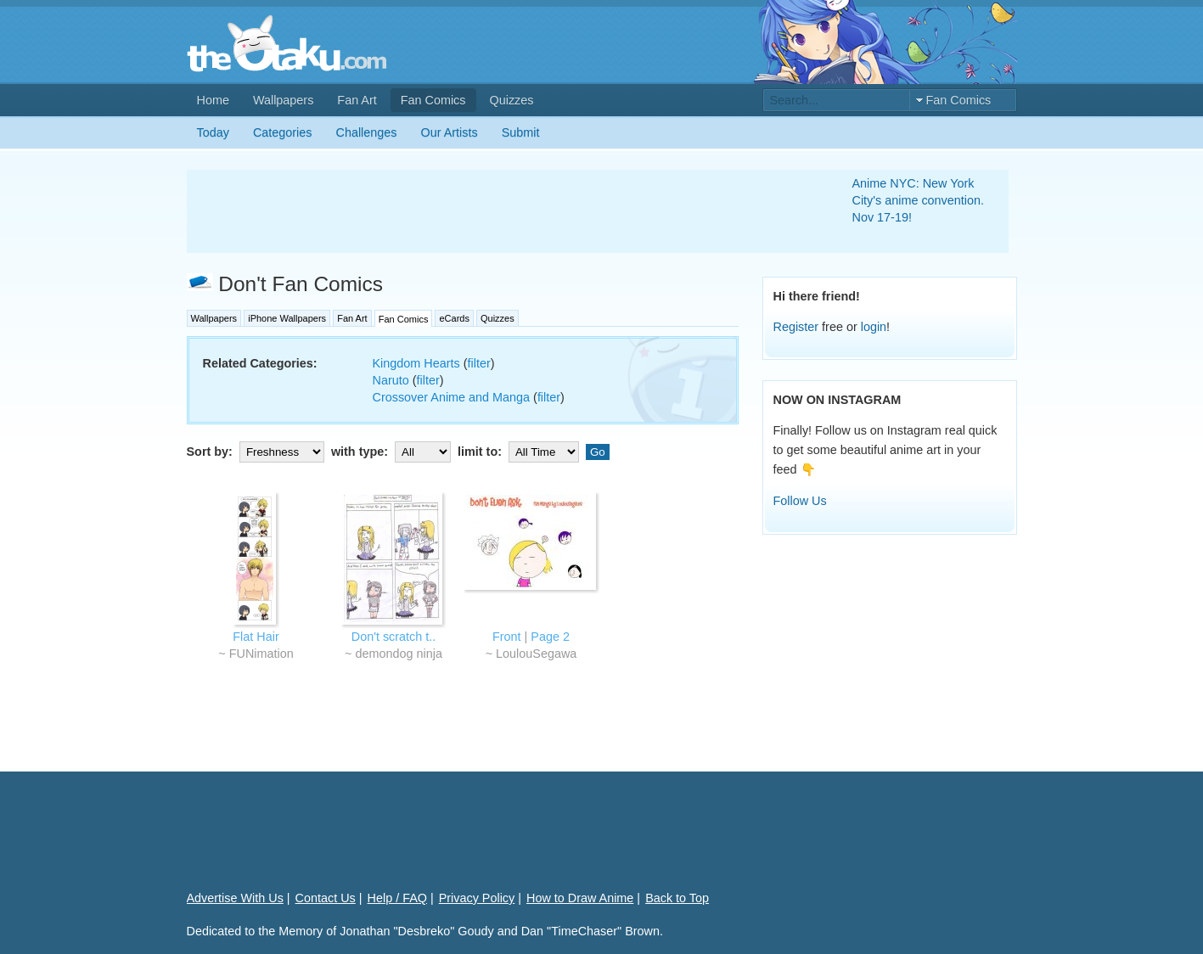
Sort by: (257, 451)
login (873, 327)
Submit (521, 132)
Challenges (366, 132)
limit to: (520, 451)
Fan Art (356, 100)
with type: (392, 451)
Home (213, 100)
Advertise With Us (235, 898)
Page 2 (550, 636)
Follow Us (800, 501)
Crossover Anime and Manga (452, 397)
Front (506, 636)
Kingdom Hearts (416, 363)
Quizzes (512, 100)
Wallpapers (283, 100)
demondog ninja (398, 653)
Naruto (391, 380)
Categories (282, 132)
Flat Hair (255, 636)
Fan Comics (433, 100)
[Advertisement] (499, 211)
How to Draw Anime (579, 898)
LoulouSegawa (536, 653)
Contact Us (325, 898)
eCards (454, 318)
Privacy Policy (477, 898)
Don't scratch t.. (393, 636)
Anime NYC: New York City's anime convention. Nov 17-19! (918, 200)
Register (796, 327)
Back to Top (677, 898)
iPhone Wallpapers (287, 318)
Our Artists (449, 132)
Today (213, 132)
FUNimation (261, 653)
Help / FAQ (397, 898)
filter (478, 363)
